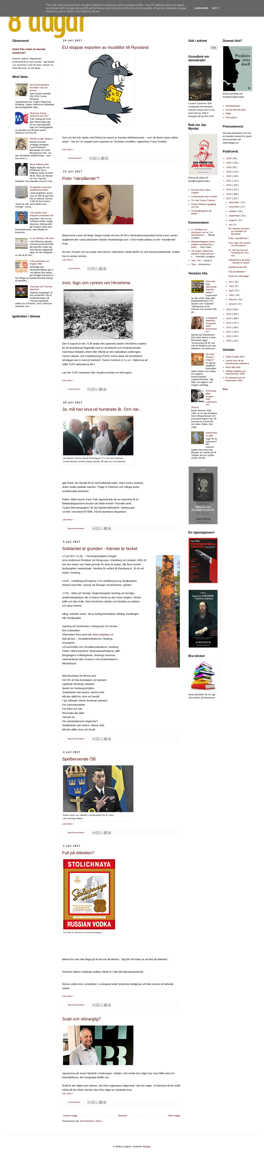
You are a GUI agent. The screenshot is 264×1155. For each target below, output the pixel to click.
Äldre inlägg (174, 1115)
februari (233, 299)
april (231, 290)
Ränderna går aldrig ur (41, 138)
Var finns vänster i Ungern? (210, 357)
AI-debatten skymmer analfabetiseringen (40, 188)
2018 (229, 194)
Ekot (225, 389)
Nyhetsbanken (233, 106)
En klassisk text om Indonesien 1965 (235, 379)
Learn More (201, 8)
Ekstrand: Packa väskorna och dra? (39, 114)
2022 (229, 176)
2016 (229, 309)
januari (233, 303)
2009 (229, 340)
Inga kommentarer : (77, 528)
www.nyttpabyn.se (103, 634)
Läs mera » (68, 149)
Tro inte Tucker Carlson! (203, 200)
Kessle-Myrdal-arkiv (236, 109)
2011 (229, 331)
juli (230, 224)
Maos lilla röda (233, 367)
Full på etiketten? (78, 852)
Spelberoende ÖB (79, 759)
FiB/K (228, 113)
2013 (229, 322)
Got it (215, 8)
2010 (229, 336)
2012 (229, 327)
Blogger (147, 1146)
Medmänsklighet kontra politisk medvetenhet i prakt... (203, 244)
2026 (229, 158)
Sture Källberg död (39, 164)
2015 (229, 314)
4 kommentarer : (75, 158)
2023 (229, 171)
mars (232, 295)
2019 (229, 189)
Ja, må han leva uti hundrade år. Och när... (102, 409)
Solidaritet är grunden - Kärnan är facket (99, 548)
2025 (229, 162)
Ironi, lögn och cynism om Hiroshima (96, 282)
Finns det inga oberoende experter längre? (211, 287)
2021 (229, 180)
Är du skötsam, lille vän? (42, 238)
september (234, 215)
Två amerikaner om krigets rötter (39, 262)
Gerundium (231, 117)
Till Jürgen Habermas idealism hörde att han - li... (203, 254)
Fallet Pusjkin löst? (235, 356)
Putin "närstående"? (80, 178)
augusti (233, 220)
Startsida (122, 1115)
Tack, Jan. (196, 260)
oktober (233, 211)
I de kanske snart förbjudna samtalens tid (41, 214)
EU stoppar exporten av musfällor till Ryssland (105, 47)
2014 (229, 318)
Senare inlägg (70, 1115)
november (234, 206)
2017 (229, 198)
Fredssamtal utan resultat (204, 196)
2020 (229, 185)
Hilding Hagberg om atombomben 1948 (236, 372)
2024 (229, 167)
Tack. (193, 264)
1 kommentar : (74, 268)
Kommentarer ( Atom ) (91, 1121)
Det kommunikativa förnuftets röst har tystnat (39, 87)
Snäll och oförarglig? (81, 1019)
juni (231, 281)
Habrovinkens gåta (211, 434)
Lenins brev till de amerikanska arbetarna (237, 362)
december (234, 202)
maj (231, 286)
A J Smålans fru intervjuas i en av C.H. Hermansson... (202, 232)
